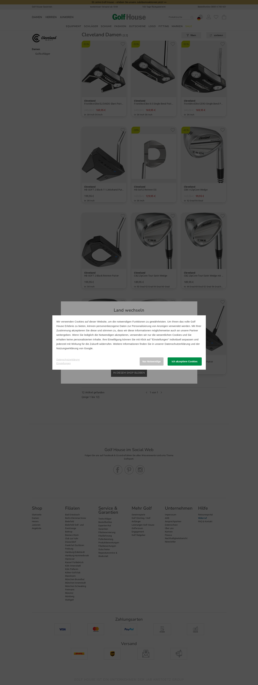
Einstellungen (63, 363)
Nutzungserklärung (67, 348)
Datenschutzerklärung (177, 343)
